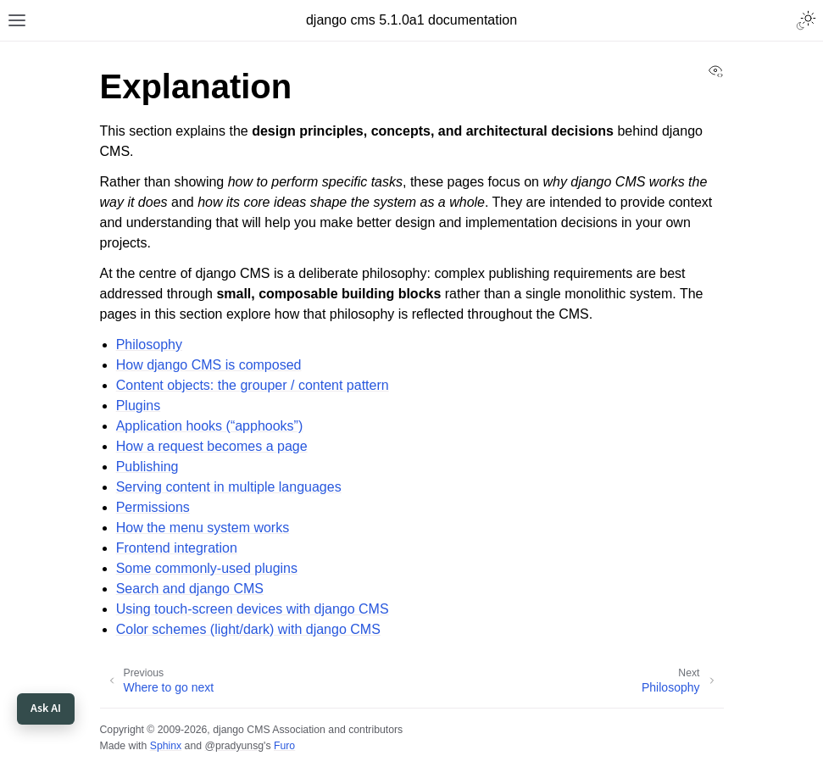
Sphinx (165, 746)
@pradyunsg (234, 746)
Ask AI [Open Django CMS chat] (46, 708)
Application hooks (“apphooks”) (209, 426)
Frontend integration (176, 548)
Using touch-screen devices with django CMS (252, 609)
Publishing (147, 466)
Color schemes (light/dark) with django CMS (248, 629)
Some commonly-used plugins (207, 568)
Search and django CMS (190, 588)
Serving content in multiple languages (229, 487)
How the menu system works (203, 527)
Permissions (153, 507)
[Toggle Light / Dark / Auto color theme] (806, 20)
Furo (284, 746)
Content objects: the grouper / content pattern (252, 385)
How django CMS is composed (209, 365)
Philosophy (149, 344)
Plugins (138, 405)
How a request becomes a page (212, 446)
